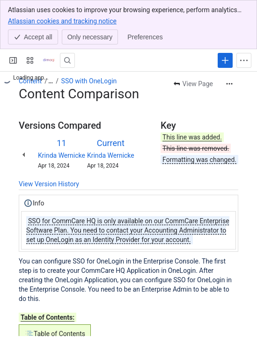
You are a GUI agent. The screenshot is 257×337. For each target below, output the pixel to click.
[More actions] (229, 84)
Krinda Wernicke (61, 155)
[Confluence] (48, 60)
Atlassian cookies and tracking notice (62, 20)
